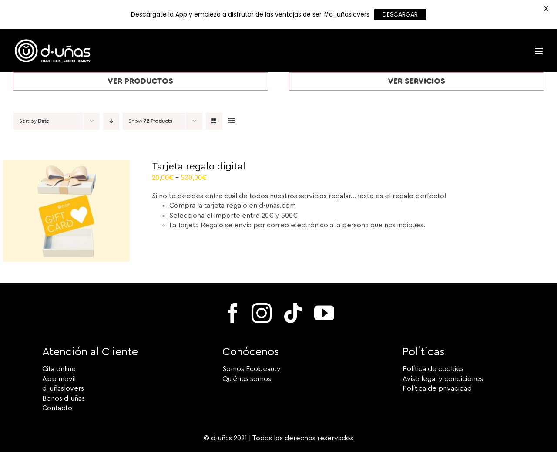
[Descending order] (111, 121)
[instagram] (262, 313)
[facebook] (233, 313)
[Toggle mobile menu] (539, 51)
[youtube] (324, 313)
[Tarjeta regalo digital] (66, 165)
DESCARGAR (400, 14)
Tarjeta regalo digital (198, 166)
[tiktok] (292, 313)
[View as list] (231, 121)
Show (150, 121)
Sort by (34, 121)
